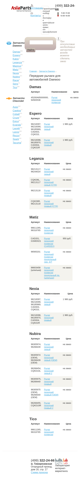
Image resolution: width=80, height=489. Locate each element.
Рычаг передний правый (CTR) (51, 204)
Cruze (16, 117)
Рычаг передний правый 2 (49, 405)
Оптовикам (36, 8)
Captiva (17, 110)
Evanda (17, 125)
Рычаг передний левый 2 (49, 371)
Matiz (15, 69)
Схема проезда (39, 472)
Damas (16, 52)
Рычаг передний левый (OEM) (50, 357)
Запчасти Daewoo (47, 71)
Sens (15, 84)
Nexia (16, 73)
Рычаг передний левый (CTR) (50, 182)
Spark (16, 139)
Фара (41, 55)
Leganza (17, 62)
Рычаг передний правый (49, 142)
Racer (16, 80)
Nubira (16, 76)
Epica (16, 121)
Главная (33, 71)
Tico (15, 87)
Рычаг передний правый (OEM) (51, 392)
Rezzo (16, 135)
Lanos (16, 132)
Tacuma (17, 142)
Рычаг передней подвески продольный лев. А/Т (50, 257)
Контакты (35, 15)
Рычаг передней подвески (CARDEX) (49, 242)
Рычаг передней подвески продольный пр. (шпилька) (52, 272)
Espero (16, 55)
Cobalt (16, 114)
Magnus (17, 66)
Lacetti (16, 128)
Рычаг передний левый (49, 126)
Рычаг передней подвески (56, 100)
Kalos (16, 59)
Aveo (15, 107)
